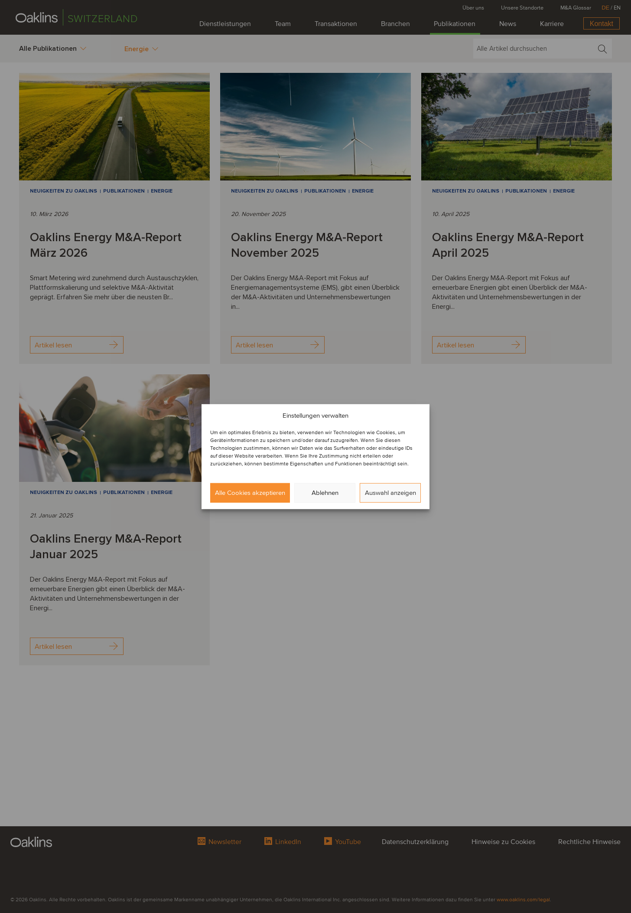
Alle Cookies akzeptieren (250, 493)
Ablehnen (325, 493)
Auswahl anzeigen (390, 493)
